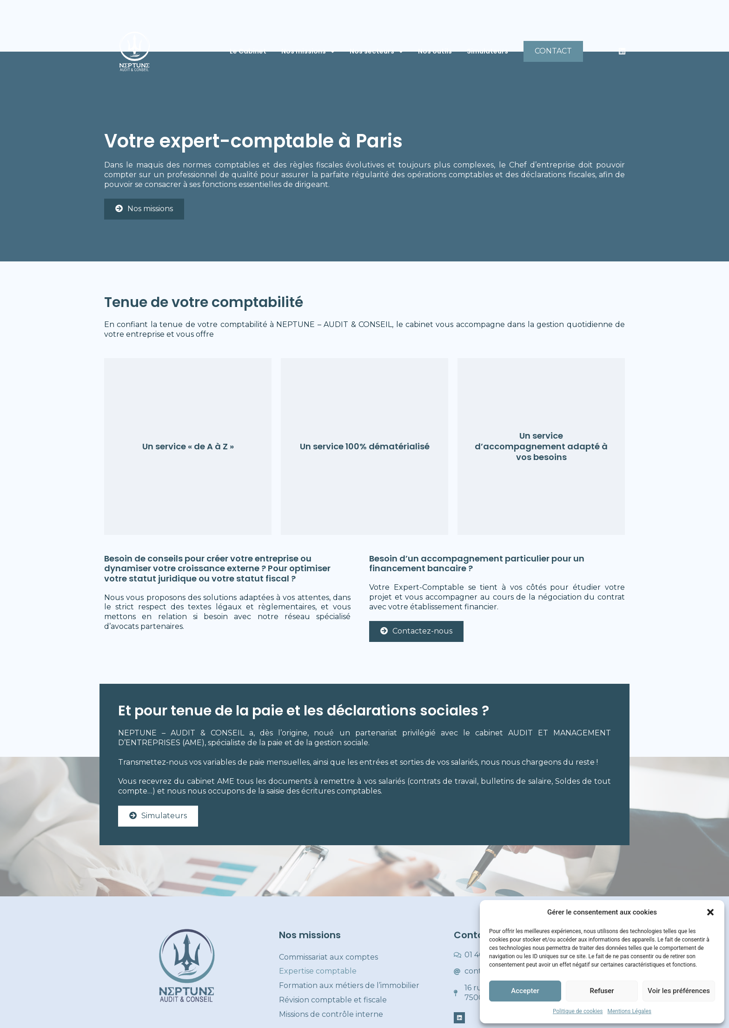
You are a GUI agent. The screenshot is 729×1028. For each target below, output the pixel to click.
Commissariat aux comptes (328, 957)
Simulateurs (487, 51)
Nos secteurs (376, 52)
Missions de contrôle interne (331, 1014)
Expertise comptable (318, 971)
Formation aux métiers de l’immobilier (349, 985)
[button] (710, 912)
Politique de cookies (578, 1011)
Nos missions (308, 52)
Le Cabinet (248, 51)
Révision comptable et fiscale (333, 999)
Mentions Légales (629, 1011)
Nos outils (435, 51)
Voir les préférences (679, 991)
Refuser (602, 991)
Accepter (525, 991)
